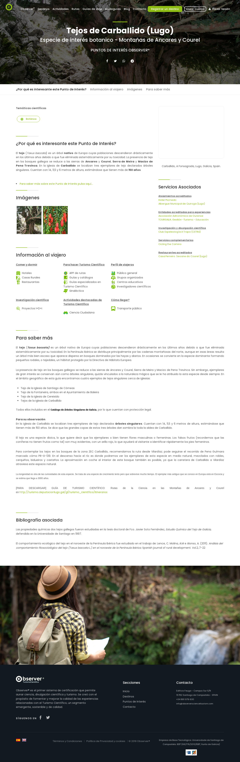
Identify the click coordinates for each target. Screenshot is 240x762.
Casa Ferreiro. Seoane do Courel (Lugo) (182, 256)
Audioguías (113, 9)
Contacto (139, 9)
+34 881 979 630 (185, 699)
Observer (28, 9)
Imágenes (134, 89)
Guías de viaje (92, 9)
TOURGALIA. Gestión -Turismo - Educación (183, 219)
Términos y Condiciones (67, 741)
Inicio (126, 691)
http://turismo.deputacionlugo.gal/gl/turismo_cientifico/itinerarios (63, 492)
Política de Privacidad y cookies (105, 741)
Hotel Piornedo (167, 200)
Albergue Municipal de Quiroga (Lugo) (181, 203)
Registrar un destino (165, 9)
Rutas (76, 9)
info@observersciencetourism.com (194, 703)
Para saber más (158, 89)
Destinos (44, 9)
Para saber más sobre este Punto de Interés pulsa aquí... (56, 184)
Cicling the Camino (170, 244)
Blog (127, 9)
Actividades (60, 9)
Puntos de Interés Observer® (120, 50)
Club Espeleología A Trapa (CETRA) (179, 231)
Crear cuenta (195, 9)
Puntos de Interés (134, 701)
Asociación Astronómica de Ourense (180, 215)
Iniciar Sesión (219, 9)
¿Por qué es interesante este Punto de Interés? (51, 89)
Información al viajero (106, 89)
